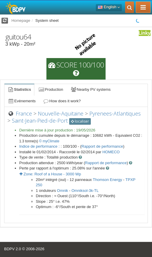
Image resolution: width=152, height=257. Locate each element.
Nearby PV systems (90, 89)
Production (50, 89)
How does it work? (62, 101)
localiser (80, 121)
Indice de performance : (40, 146)
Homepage (21, 20)
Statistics (19, 89)
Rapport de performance (102, 146)
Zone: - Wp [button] (50, 174)
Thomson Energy (107, 179)
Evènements (22, 101)
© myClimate (49, 141)
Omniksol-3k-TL (85, 190)
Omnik (62, 190)
